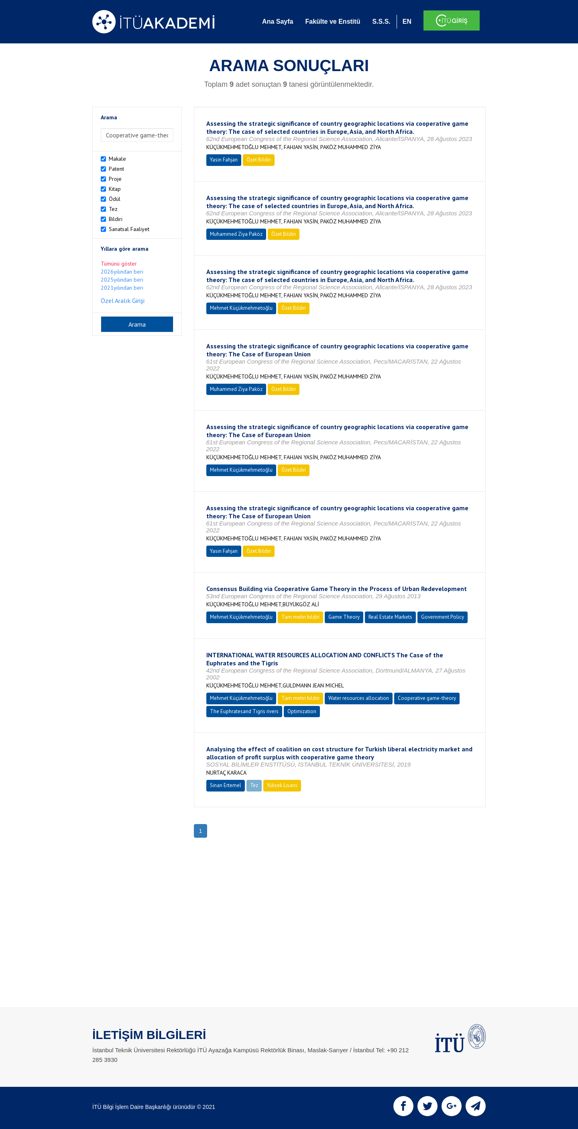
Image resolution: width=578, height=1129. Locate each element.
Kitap (115, 188)
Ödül (114, 198)
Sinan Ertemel (225, 785)
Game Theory (344, 617)
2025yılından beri (122, 279)
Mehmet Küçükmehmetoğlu (241, 308)
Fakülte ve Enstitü (332, 21)
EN (407, 21)
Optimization (301, 711)
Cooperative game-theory (427, 698)
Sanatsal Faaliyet (129, 229)
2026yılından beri (122, 271)
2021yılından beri (122, 287)
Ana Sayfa (277, 21)
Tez (113, 209)
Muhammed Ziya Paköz (236, 234)
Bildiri (115, 219)
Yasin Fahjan (224, 159)
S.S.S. (381, 21)
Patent (116, 168)
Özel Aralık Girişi (122, 301)
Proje (115, 178)
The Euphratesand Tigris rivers (244, 711)
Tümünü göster (119, 263)
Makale (117, 158)
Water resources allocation (358, 698)
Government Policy (442, 617)
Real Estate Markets (390, 617)
